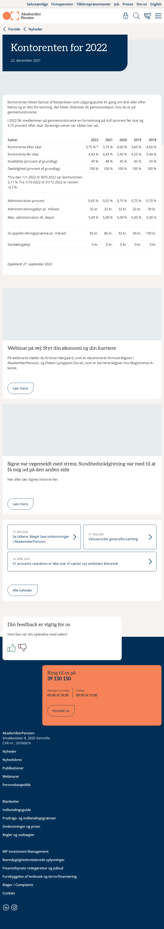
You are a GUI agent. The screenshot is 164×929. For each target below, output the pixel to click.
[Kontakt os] (147, 16)
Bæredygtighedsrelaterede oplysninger (34, 860)
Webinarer (11, 776)
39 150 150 (59, 678)
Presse (128, 4)
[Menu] (158, 16)
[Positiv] (11, 647)
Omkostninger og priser (21, 826)
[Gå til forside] (22, 16)
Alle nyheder (22, 590)
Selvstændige (37, 4)
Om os (141, 4)
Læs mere (20, 388)
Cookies (9, 893)
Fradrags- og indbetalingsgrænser (29, 818)
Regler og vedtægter (19, 834)
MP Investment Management (26, 851)
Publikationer (13, 768)
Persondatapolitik (17, 784)
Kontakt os (61, 710)
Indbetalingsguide (17, 809)
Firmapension (62, 4)
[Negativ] (21, 647)
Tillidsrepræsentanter (93, 4)
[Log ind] (125, 16)
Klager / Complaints (18, 885)
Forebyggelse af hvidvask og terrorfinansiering (40, 876)
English (155, 4)
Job (116, 4)
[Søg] (136, 16)
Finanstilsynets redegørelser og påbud (33, 868)
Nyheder (33, 29)
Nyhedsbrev (12, 759)
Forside (11, 29)
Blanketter (11, 801)
